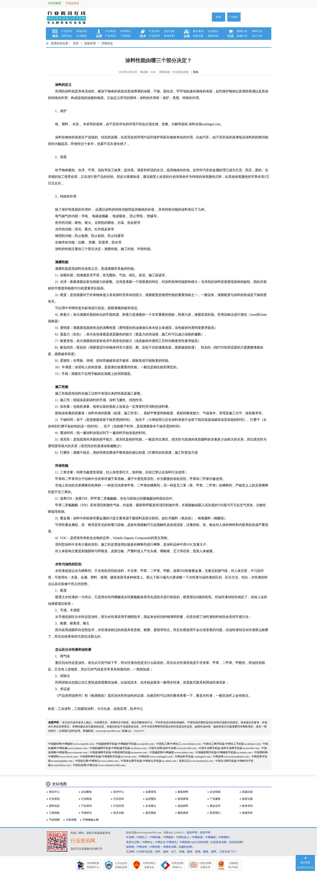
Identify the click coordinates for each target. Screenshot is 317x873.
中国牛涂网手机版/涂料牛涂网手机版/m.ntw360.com (229, 748)
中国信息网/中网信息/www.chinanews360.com (99, 765)
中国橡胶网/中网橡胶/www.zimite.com (171, 752)
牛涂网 (130, 837)
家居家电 (183, 798)
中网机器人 (182, 837)
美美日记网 (132, 842)
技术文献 (169, 31)
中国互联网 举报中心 (177, 865)
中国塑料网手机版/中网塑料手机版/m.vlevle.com (108, 756)
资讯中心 (54, 791)
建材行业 (242, 31)
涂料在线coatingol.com (204, 124)
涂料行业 (257, 31)
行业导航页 (54, 3)
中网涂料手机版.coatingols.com (192, 756)
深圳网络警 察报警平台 (93, 865)
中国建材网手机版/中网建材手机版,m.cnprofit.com (125, 743)
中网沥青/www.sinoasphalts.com (231, 756)
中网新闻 (185, 842)
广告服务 (215, 798)
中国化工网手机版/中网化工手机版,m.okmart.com (231, 743)
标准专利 (169, 35)
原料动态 (66, 35)
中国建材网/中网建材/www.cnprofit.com (71, 743)
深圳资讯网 (235, 842)
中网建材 (168, 837)
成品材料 (183, 805)
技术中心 (136, 708)
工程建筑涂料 (84, 708)
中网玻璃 (197, 837)
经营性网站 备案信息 (149, 865)
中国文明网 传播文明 (205, 865)
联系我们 (215, 812)
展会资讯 (198, 31)
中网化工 (141, 837)
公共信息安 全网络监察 (121, 865)
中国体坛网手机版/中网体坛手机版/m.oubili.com (148, 760)
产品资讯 (110, 35)
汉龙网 (130, 851)
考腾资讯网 (169, 846)
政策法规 (198, 35)
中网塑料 (223, 837)
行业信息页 (72, 3)
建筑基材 (183, 812)
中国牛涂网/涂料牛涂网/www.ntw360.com (172, 748)
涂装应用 (90, 43)
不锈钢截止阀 (91, 819)
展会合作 (215, 805)
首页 (76, 43)
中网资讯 (171, 842)
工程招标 (125, 35)
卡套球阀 (71, 819)
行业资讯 (66, 31)
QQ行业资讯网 (199, 842)
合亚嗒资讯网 (218, 842)
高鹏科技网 (185, 846)
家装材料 (183, 791)
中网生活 (160, 842)
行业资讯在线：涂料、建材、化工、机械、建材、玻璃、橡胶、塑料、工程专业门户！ (187, 851)
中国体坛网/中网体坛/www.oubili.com (96, 760)
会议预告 (150, 798)
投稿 (218, 16)
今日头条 (103, 708)
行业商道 (110, 31)
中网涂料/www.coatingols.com (155, 756)
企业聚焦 (81, 35)
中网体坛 (147, 842)
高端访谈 (81, 31)
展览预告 (150, 812)
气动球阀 (54, 819)
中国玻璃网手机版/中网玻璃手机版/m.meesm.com (118, 752)
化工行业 (257, 35)
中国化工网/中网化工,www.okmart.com (178, 743)
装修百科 (247, 812)
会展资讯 (150, 791)
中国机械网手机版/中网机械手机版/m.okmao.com (118, 748)
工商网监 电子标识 (233, 865)
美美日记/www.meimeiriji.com (196, 760)
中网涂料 (141, 846)
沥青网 (130, 846)
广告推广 (233, 16)
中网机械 (155, 837)
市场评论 (125, 31)
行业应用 (154, 35)
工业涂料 (64, 708)
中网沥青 (155, 846)
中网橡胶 (210, 837)
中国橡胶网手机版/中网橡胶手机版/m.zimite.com (223, 752)
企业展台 (213, 31)
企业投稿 (215, 791)
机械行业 (242, 35)
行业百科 (154, 31)
